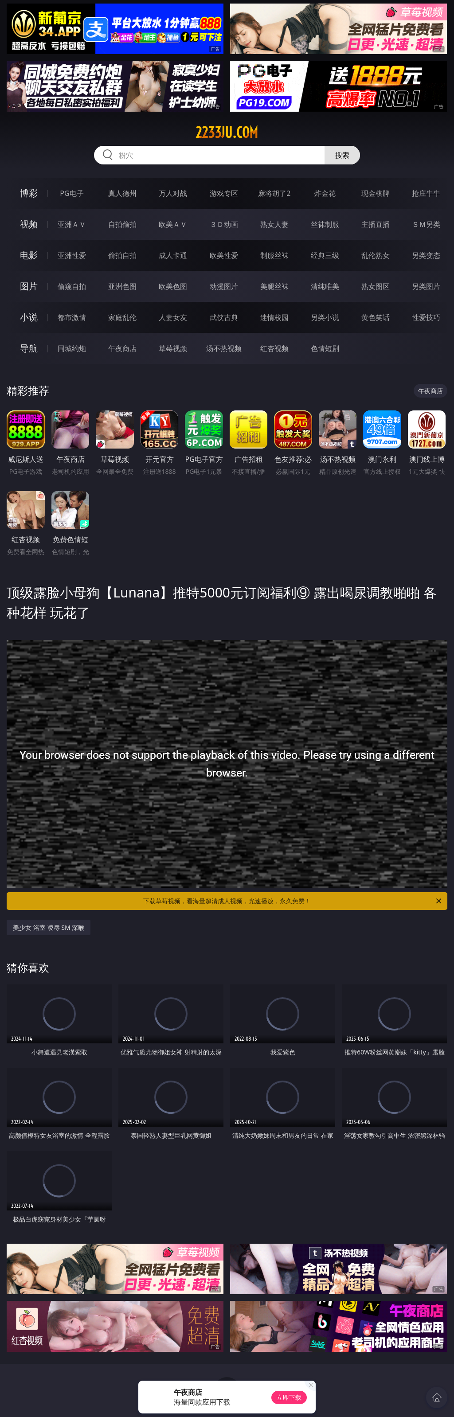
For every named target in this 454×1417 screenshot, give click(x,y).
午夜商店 (122, 348)
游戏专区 (224, 193)
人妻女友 (173, 317)
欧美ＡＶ (173, 224)
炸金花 (325, 193)
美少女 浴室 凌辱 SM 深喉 (48, 927)
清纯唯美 (325, 286)
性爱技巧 (426, 317)
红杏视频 (274, 348)
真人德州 (122, 193)
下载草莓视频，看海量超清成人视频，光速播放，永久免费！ (293, 901)
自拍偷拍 (122, 224)
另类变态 (426, 255)
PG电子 (71, 193)
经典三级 (325, 255)
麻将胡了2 (274, 193)
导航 (29, 348)
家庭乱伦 (122, 317)
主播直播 (375, 224)
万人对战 (173, 193)
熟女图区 (375, 286)
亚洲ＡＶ (72, 224)
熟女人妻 (274, 224)
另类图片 (426, 286)
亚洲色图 (122, 286)
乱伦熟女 (375, 255)
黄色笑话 (375, 317)
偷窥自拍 (72, 286)
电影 (29, 255)
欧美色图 (173, 286)
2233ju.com (227, 132)
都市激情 (72, 317)
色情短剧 (325, 348)
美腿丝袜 (274, 286)
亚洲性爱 (72, 255)
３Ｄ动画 (224, 224)
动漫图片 (224, 286)
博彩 (29, 193)
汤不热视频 (224, 348)
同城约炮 (72, 348)
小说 (29, 317)
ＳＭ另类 (426, 224)
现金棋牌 (375, 193)
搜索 (342, 155)
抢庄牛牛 (426, 193)
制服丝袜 (274, 255)
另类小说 (325, 317)
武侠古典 (224, 317)
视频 (29, 224)
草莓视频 (173, 348)
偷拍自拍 (122, 255)
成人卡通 (173, 255)
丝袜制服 (325, 224)
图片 (29, 286)
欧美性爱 (224, 255)
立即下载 (289, 1397)
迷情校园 (274, 317)
